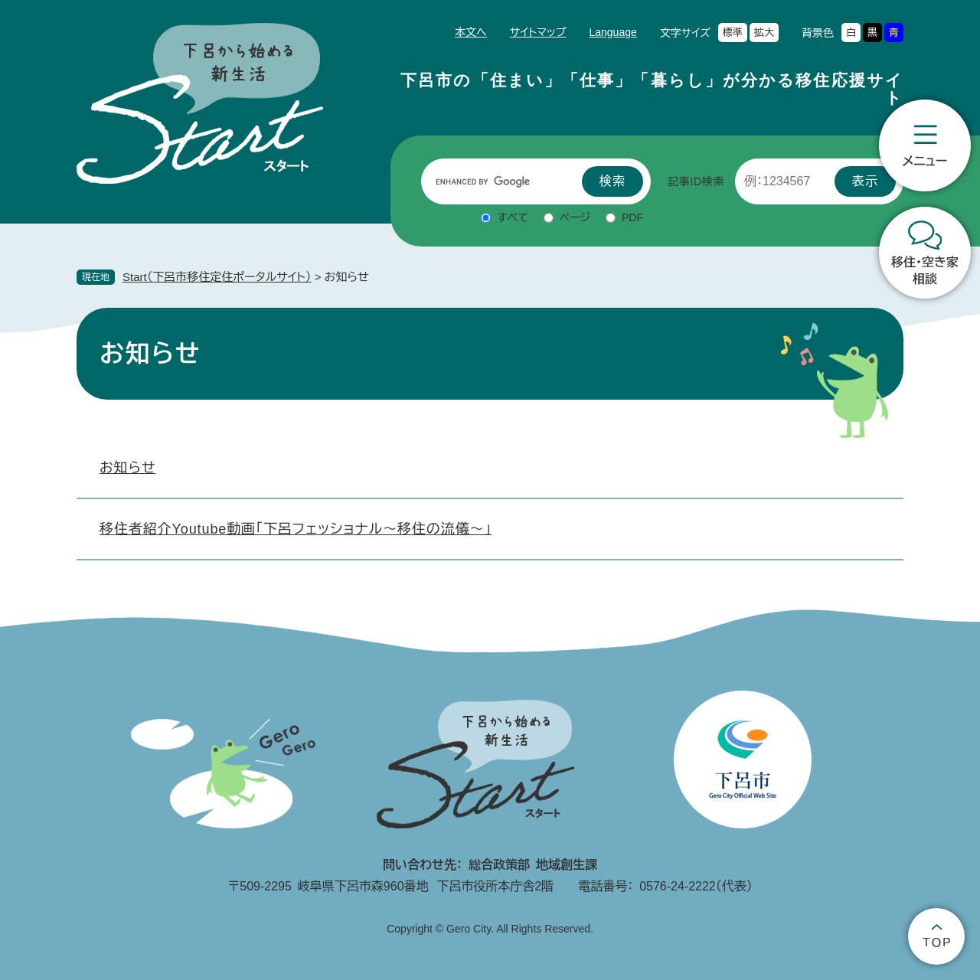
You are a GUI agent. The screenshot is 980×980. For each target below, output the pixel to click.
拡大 (764, 32)
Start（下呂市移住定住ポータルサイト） (216, 276)
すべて (512, 218)
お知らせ (127, 467)
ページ (575, 218)
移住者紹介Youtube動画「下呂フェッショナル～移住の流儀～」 (296, 529)
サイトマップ (538, 32)
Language (612, 32)
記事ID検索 (696, 181)
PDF (632, 218)
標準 (733, 32)
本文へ (471, 32)
